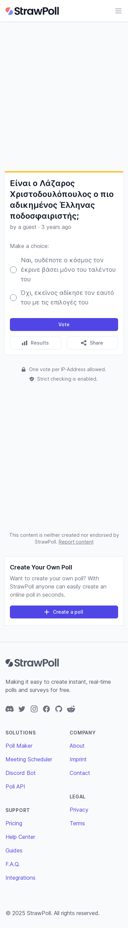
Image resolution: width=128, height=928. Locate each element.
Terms (77, 823)
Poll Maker (18, 745)
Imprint (78, 759)
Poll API (15, 786)
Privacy (79, 809)
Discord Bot (20, 772)
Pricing (13, 823)
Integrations (20, 877)
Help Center (20, 836)
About (77, 745)
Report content (76, 542)
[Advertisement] (64, 96)
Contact (80, 772)
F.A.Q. (12, 864)
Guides (14, 850)
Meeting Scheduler (28, 759)
